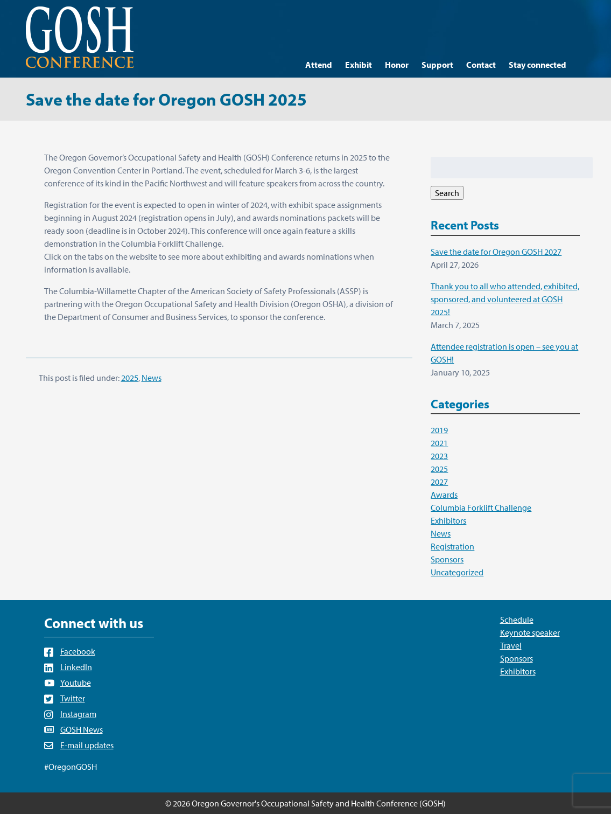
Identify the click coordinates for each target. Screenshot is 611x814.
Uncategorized (457, 572)
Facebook (77, 651)
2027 (439, 481)
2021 (439, 442)
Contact (481, 64)
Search (447, 192)
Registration (452, 546)
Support (437, 64)
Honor (397, 64)
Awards (444, 494)
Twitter (72, 698)
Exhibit (358, 64)
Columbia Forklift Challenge (481, 507)
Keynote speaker (530, 632)
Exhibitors (448, 520)
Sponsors (447, 559)
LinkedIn (76, 667)
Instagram (78, 713)
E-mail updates (87, 745)
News (151, 377)
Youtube (75, 682)
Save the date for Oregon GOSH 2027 (496, 251)
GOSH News (81, 729)
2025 (129, 377)
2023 (439, 455)
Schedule (516, 619)
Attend (318, 64)
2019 (439, 430)
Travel (511, 645)
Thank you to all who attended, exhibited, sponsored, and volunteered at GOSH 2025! (505, 299)
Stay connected (537, 64)
